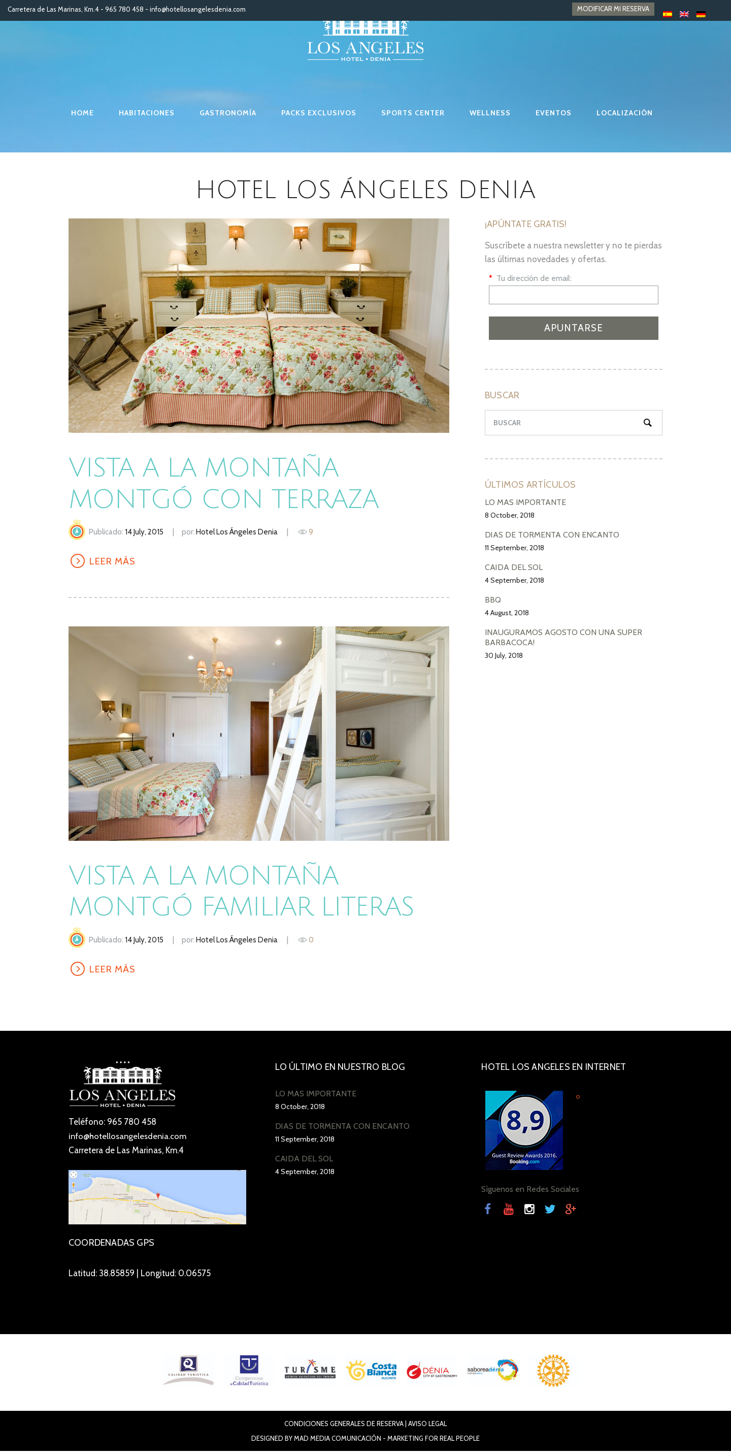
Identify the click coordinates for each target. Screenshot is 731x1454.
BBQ (493, 600)
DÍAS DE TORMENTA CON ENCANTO (552, 535)
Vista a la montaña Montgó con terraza (237, 483)
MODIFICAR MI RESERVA (613, 9)
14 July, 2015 (144, 531)
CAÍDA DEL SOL (514, 567)
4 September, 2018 (514, 580)
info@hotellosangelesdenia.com (198, 9)
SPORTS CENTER (413, 112)
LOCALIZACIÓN (624, 112)
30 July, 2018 (504, 655)
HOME (82, 112)
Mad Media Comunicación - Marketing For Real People (387, 1441)
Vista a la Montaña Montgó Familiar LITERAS (256, 893)
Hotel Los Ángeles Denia (237, 531)
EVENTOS (554, 112)
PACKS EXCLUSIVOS (318, 112)
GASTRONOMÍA (228, 112)
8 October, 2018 (510, 515)
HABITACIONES (147, 112)
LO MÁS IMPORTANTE (525, 502)
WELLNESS (490, 112)
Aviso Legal (427, 1427)
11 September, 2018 (514, 547)
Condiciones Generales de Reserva (344, 1427)
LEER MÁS (114, 562)
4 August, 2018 (507, 612)
